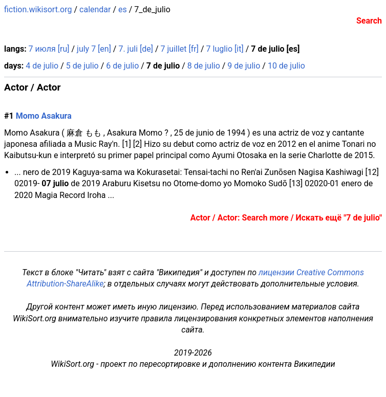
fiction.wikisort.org (38, 9)
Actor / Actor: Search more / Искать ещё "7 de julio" (286, 218)
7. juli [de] (135, 49)
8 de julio (203, 66)
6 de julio (122, 66)
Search (369, 21)
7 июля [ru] (49, 49)
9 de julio (243, 66)
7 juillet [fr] (180, 49)
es (122, 9)
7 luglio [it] (225, 49)
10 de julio (286, 66)
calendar (95, 9)
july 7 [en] (94, 49)
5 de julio (82, 66)
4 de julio (42, 66)
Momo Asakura (44, 116)
